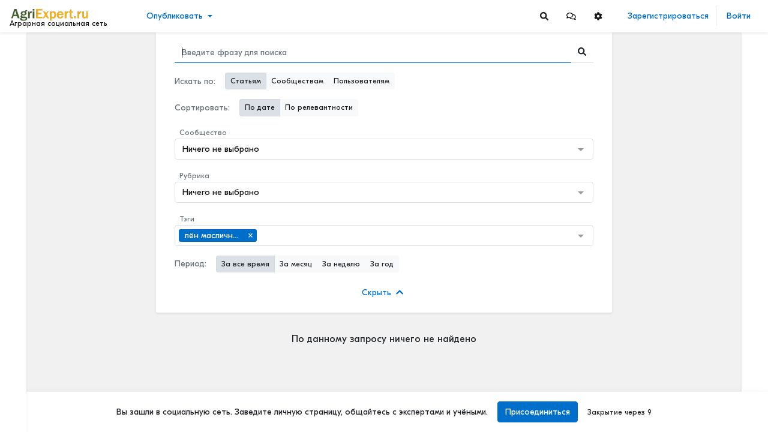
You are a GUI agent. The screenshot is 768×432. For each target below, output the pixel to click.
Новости (32, 70)
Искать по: (195, 81)
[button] (571, 15)
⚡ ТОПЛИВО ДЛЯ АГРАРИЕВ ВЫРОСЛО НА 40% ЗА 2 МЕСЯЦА (704, 127)
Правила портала (47, 399)
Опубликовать (174, 16)
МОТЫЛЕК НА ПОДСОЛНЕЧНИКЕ (704, 196)
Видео (27, 88)
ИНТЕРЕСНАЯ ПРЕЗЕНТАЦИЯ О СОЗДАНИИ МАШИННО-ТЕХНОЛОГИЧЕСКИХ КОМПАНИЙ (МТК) (704, 276)
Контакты (31, 424)
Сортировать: (202, 108)
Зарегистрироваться (668, 16)
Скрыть (382, 292)
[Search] (544, 15)
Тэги (186, 219)
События (32, 107)
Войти (739, 16)
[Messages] (571, 15)
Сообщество (203, 132)
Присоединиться (537, 412)
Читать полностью (683, 115)
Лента (27, 51)
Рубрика (194, 176)
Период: (190, 264)
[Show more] (81, 276)
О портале (34, 411)
